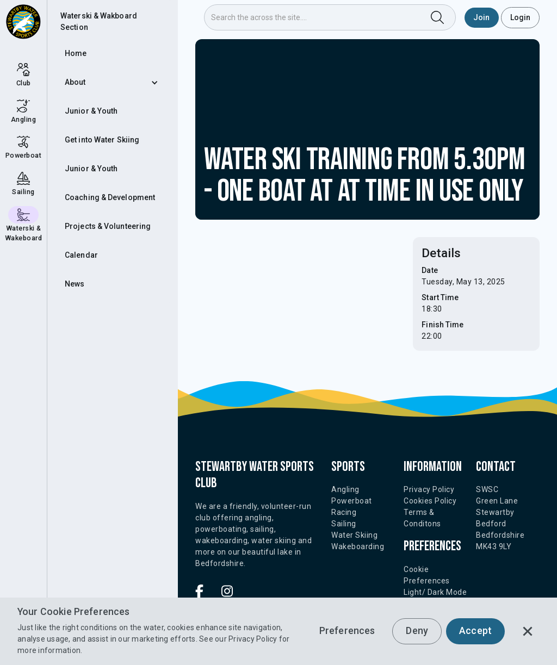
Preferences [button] (347, 630)
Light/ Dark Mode (435, 592)
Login (520, 17)
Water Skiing (354, 535)
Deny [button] (417, 630)
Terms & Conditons (422, 518)
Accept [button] (475, 630)
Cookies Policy (430, 500)
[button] (112, 82)
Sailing (343, 523)
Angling (345, 489)
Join (481, 17)
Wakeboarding (357, 546)
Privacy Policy (252, 639)
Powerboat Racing (351, 506)
